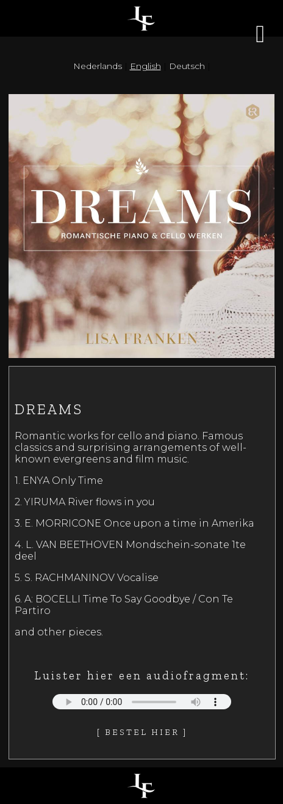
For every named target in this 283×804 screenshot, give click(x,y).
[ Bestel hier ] (142, 732)
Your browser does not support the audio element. (141, 701)
